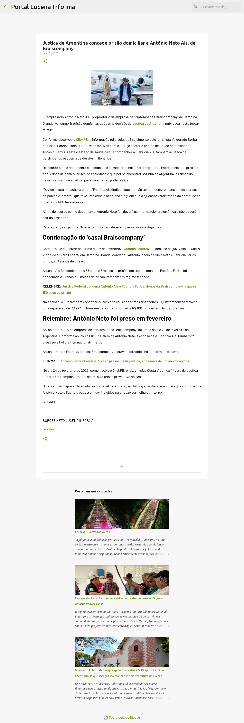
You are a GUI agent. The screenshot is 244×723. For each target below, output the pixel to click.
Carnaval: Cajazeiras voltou (92, 532)
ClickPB (82, 139)
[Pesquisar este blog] (220, 7)
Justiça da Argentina (148, 123)
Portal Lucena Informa (43, 6)
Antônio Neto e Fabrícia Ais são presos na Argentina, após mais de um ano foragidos (125, 361)
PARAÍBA (49, 429)
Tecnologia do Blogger (122, 717)
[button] (45, 61)
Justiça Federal (136, 248)
